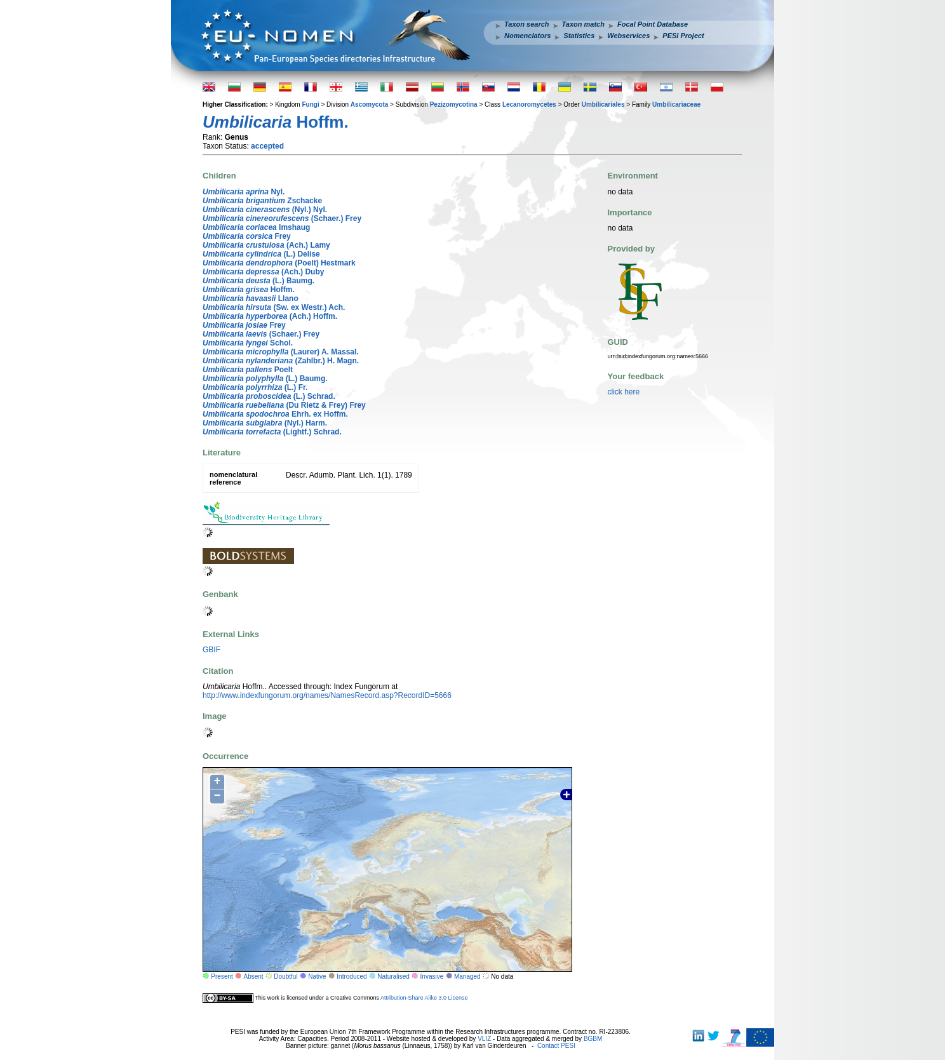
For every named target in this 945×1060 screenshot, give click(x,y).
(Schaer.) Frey (282, 218)
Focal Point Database (652, 24)
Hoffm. (249, 289)
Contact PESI (556, 1045)
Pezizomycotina (454, 104)
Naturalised (393, 976)
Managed (467, 976)
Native (317, 976)
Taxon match (583, 24)
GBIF (211, 649)
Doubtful (285, 976)
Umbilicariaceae (676, 104)
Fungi (310, 104)
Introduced (351, 976)
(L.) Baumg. (258, 280)
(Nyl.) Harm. (265, 423)
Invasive (432, 976)
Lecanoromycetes (529, 104)
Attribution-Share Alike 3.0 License (424, 998)
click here (624, 391)
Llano (250, 298)
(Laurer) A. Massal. (281, 351)
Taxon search (526, 24)
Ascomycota (369, 104)
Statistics (578, 35)
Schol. (248, 343)
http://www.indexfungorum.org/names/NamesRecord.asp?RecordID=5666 (327, 695)
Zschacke (262, 200)
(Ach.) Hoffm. (270, 316)
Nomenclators (527, 35)
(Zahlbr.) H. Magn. (281, 360)
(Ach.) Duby (263, 271)
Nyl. (244, 191)
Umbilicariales (603, 104)
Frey (247, 236)
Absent (254, 976)
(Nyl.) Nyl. (265, 209)
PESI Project (683, 35)
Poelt (248, 369)
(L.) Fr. (255, 387)
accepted (267, 146)
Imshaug (256, 227)
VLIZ (484, 1038)
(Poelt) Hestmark (279, 262)
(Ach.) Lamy (266, 245)
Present (221, 976)
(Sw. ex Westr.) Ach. (274, 307)
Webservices (628, 35)
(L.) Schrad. (269, 396)
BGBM (593, 1038)
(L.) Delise (261, 254)
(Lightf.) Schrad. (272, 431)
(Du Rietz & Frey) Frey (284, 405)
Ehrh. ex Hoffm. (275, 414)
